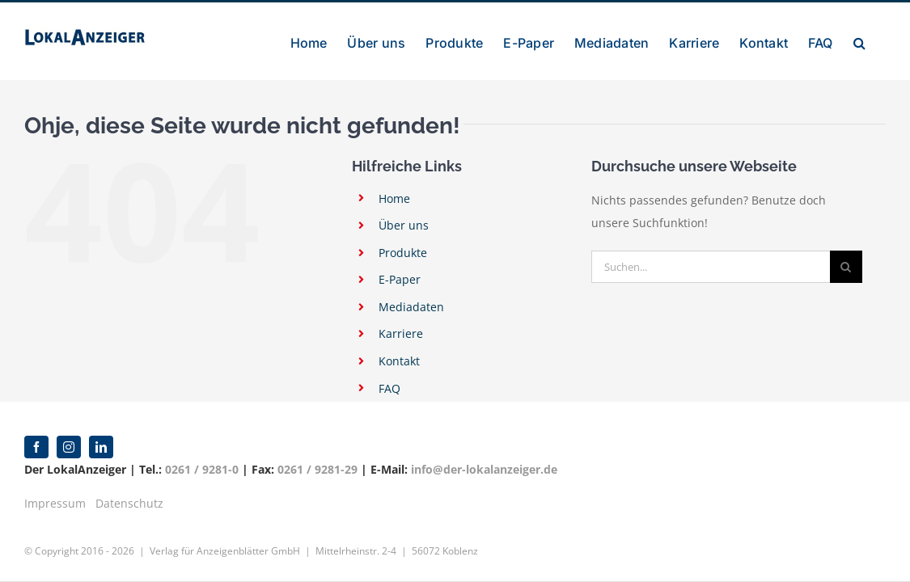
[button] (880, 41)
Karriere (401, 333)
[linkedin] (101, 447)
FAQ (389, 388)
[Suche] (846, 267)
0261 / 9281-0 (202, 469)
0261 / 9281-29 (317, 469)
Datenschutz (129, 503)
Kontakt (399, 361)
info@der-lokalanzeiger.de (484, 469)
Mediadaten (411, 306)
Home (394, 198)
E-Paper (400, 279)
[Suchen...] (710, 267)
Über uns (404, 225)
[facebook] (36, 447)
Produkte (403, 252)
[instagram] (69, 447)
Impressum (55, 503)
